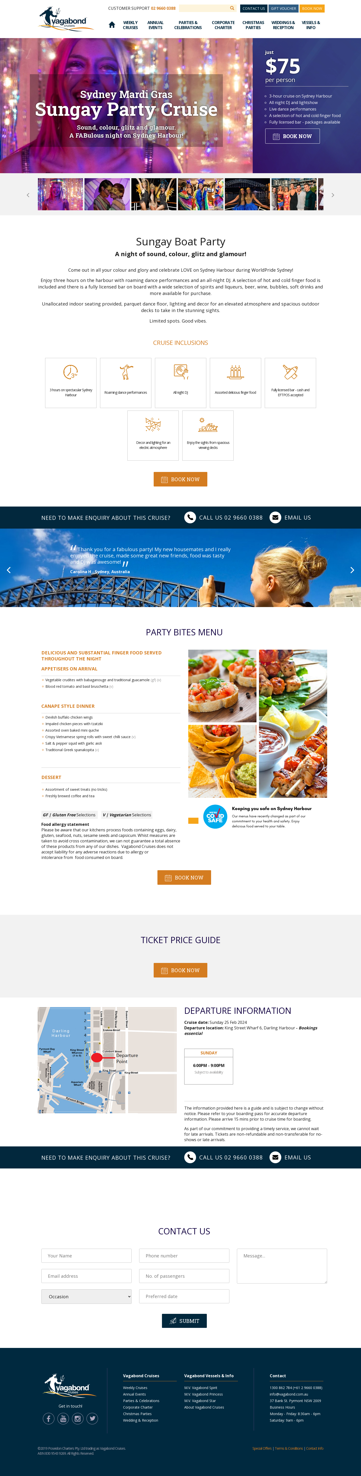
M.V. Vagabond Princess (203, 1394)
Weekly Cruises (130, 25)
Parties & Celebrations (188, 25)
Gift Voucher (283, 8)
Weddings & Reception (283, 25)
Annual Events (155, 25)
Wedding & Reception (140, 1420)
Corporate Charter (223, 25)
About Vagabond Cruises (204, 1407)
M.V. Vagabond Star (200, 1400)
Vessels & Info (311, 25)
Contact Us (254, 8)
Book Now (312, 8)
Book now (297, 136)
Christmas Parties (253, 25)
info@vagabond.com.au (289, 1394)
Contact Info (314, 1448)
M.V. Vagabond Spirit (200, 1387)
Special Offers (262, 1448)
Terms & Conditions (289, 1448)
